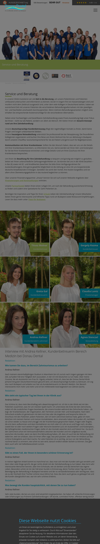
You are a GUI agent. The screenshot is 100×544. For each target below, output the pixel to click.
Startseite (8, 83)
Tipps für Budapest (36, 199)
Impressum (62, 538)
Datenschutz (70, 538)
